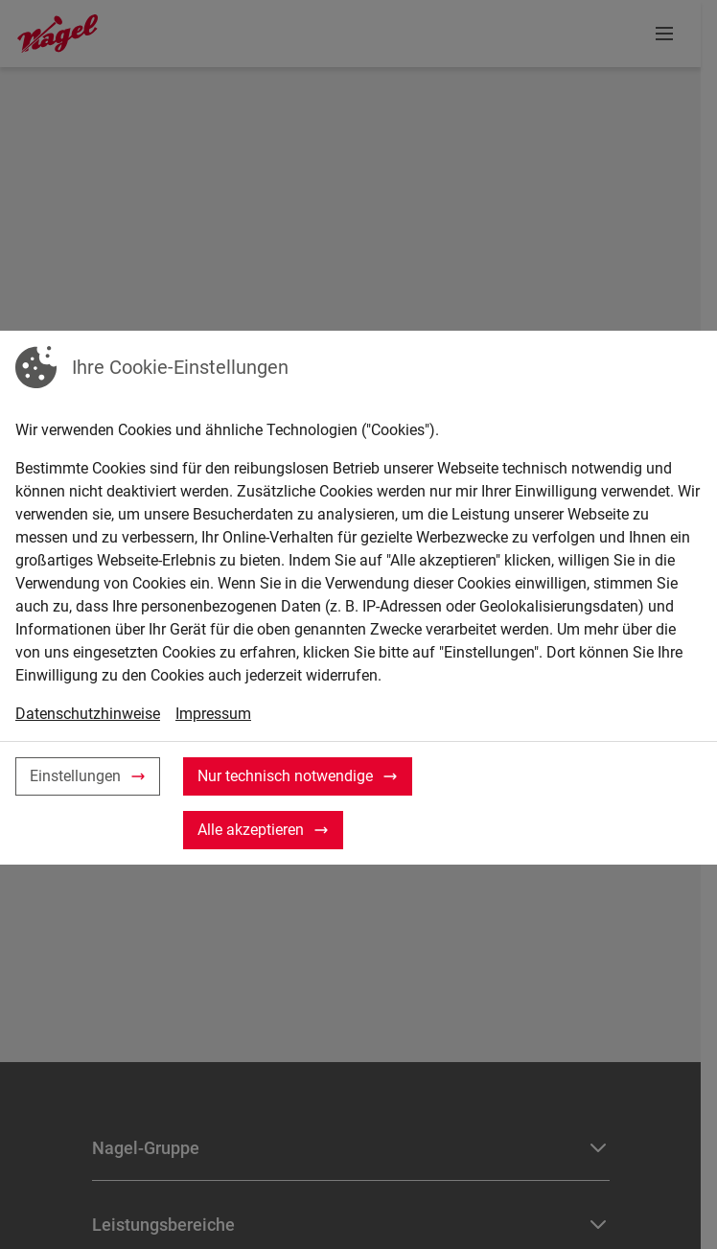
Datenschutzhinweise (87, 714)
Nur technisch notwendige (285, 776)
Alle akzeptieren (250, 830)
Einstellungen (75, 776)
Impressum (213, 714)
